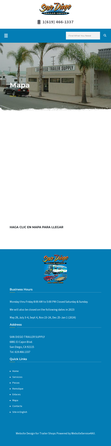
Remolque (17, 389)
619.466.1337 (22, 352)
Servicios (17, 377)
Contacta (17, 406)
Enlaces (16, 394)
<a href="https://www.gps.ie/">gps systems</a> (55, 170)
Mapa (15, 400)
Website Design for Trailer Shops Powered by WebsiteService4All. (55, 433)
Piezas (16, 383)
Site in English (19, 412)
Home (13, 96)
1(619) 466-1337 (58, 22)
